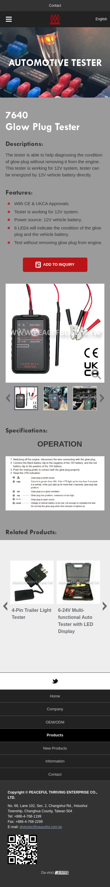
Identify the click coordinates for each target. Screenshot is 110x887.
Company (55, 709)
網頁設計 (62, 873)
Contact (55, 6)
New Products (55, 748)
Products (55, 735)
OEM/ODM (55, 722)
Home (55, 696)
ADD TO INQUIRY (59, 264)
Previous (8, 398)
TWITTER (55, 681)
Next (102, 398)
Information (55, 761)
